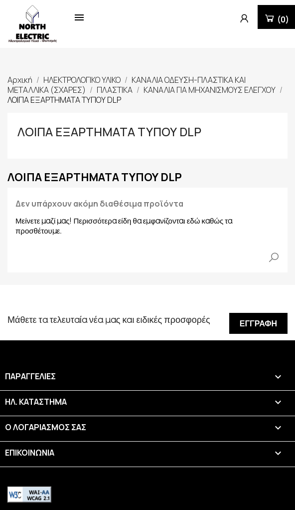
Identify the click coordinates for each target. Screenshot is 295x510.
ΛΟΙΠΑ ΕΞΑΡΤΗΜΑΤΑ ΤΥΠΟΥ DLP (109, 131)
